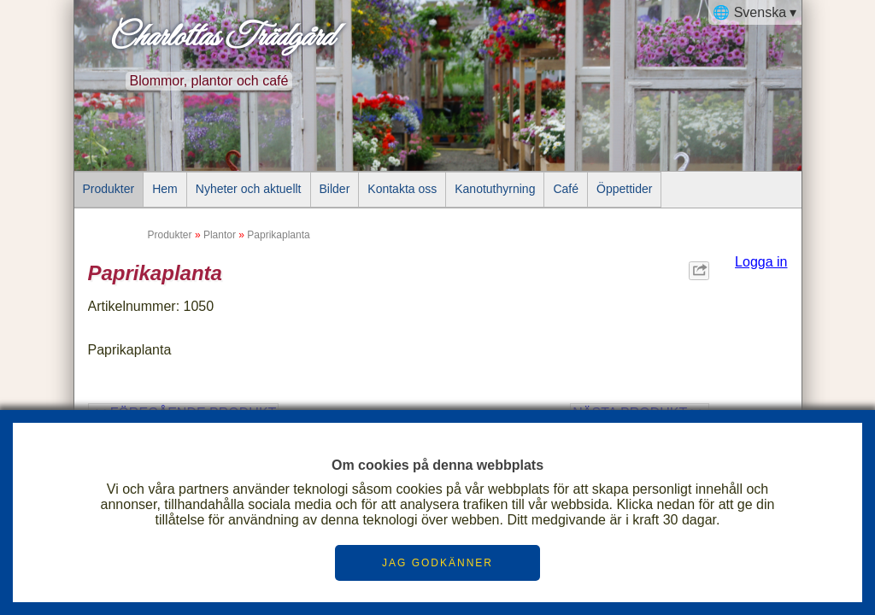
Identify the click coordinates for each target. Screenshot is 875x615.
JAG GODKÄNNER (437, 563)
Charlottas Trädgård (220, 37)
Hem (165, 189)
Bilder (335, 189)
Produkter (109, 189)
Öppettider (624, 189)
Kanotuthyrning (495, 189)
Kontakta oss (402, 189)
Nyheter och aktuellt (249, 189)
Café (565, 189)
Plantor (219, 235)
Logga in (761, 262)
